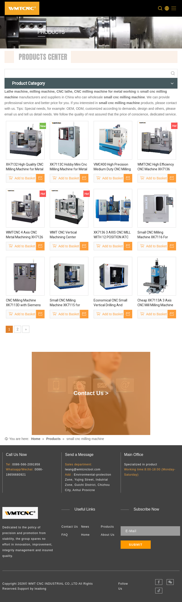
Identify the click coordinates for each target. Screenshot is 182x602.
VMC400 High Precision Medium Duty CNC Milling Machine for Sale (112, 167)
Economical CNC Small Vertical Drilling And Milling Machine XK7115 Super (111, 302)
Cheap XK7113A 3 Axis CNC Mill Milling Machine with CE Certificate (155, 302)
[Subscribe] (136, 544)
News (85, 526)
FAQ (64, 534)
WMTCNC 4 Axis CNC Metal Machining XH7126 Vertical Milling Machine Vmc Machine (24, 234)
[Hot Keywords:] (173, 73)
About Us (107, 534)
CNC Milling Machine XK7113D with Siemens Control (23, 302)
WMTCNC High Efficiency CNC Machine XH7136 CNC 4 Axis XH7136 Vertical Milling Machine (155, 167)
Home (85, 534)
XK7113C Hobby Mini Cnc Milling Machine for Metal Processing (68, 167)
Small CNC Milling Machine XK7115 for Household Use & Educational (65, 302)
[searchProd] (87, 73)
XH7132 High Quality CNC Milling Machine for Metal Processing (24, 167)
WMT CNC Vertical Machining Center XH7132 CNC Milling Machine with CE (64, 234)
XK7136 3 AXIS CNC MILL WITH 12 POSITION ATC (112, 234)
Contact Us (69, 526)
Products (107, 526)
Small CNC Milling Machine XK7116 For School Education (152, 234)
